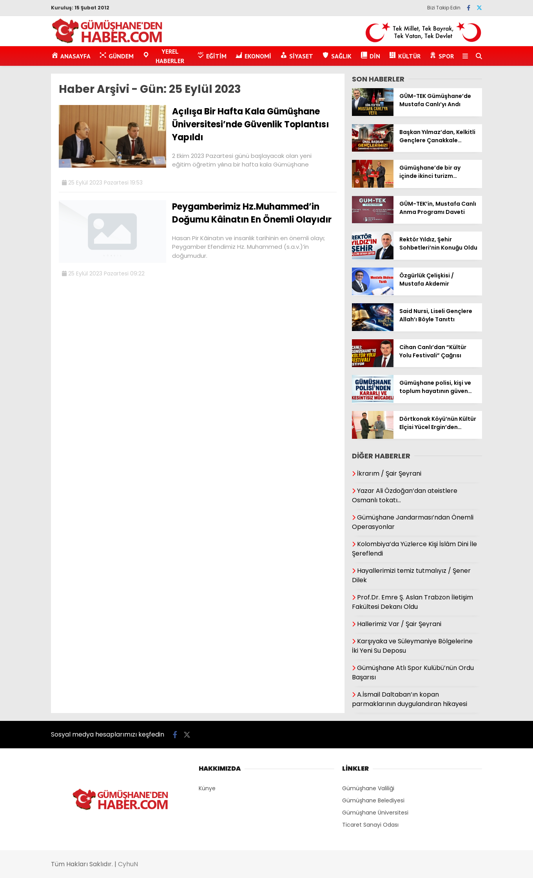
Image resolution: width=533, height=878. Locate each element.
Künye (207, 788)
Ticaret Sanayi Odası (370, 825)
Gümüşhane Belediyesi (373, 800)
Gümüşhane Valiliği (368, 788)
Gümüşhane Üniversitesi (375, 812)
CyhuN (128, 864)
